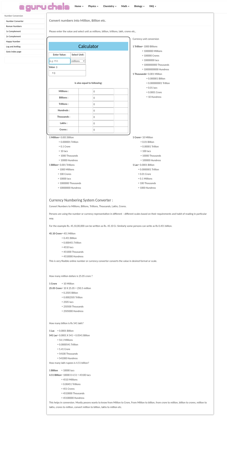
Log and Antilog (13, 46)
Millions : (64, 91)
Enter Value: (59, 54)
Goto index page (13, 51)
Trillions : (64, 103)
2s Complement (13, 36)
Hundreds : (64, 110)
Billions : (63, 97)
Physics (93, 6)
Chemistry (109, 6)
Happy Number (13, 41)
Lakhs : (63, 123)
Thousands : (63, 116)
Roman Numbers (14, 26)
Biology (139, 6)
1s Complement (13, 31)
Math (125, 6)
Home (79, 6)
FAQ (152, 6)
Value (52, 67)
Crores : (64, 129)
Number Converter (15, 21)
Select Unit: (78, 54)
